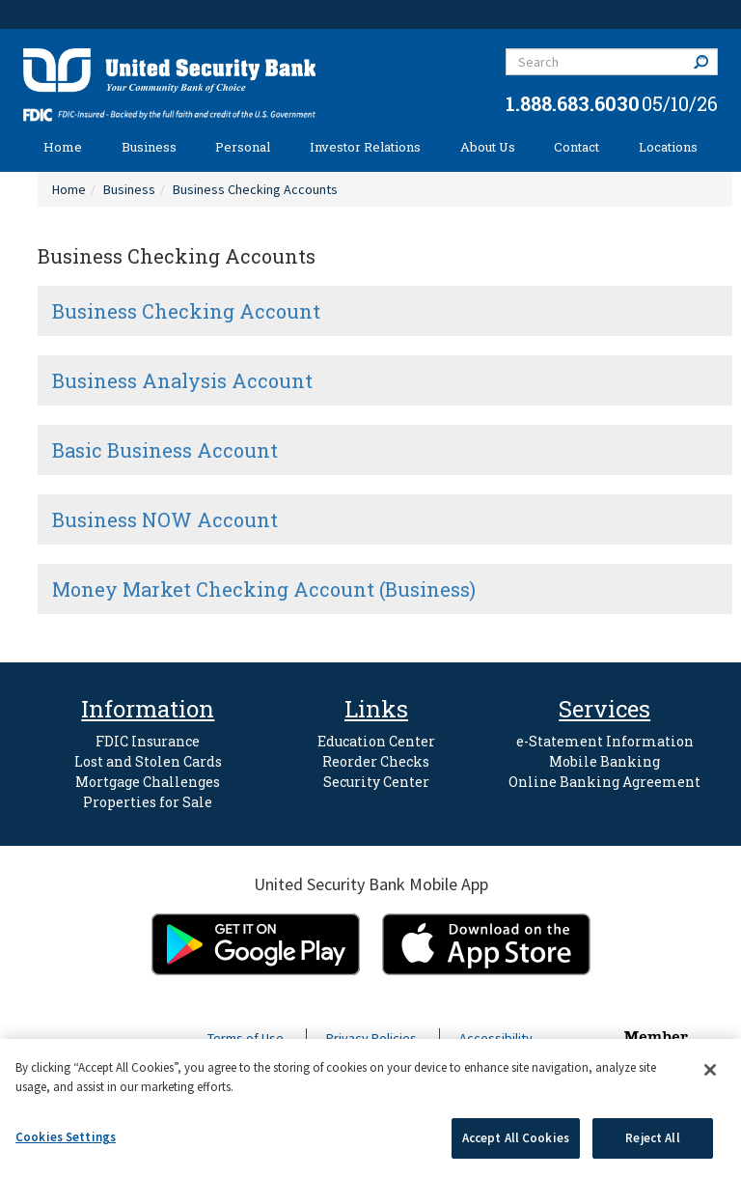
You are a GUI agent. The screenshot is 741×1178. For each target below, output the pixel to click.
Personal (242, 146)
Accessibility (496, 1038)
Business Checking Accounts (255, 189)
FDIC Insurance (148, 741)
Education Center (376, 741)
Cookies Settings (65, 1137)
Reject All (652, 1138)
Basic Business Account (165, 450)
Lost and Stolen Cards (148, 761)
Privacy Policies (371, 1038)
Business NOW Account (165, 519)
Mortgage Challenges (147, 781)
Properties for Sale (147, 802)
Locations (668, 146)
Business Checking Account (186, 310)
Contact (576, 146)
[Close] (710, 1070)
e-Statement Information (605, 741)
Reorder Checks (375, 761)
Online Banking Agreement (604, 781)
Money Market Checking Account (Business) (264, 589)
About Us (487, 146)
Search (705, 61)
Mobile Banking (604, 761)
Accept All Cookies (515, 1138)
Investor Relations (365, 146)
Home (62, 146)
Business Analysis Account (182, 380)
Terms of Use (245, 1038)
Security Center (376, 781)
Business (149, 146)
